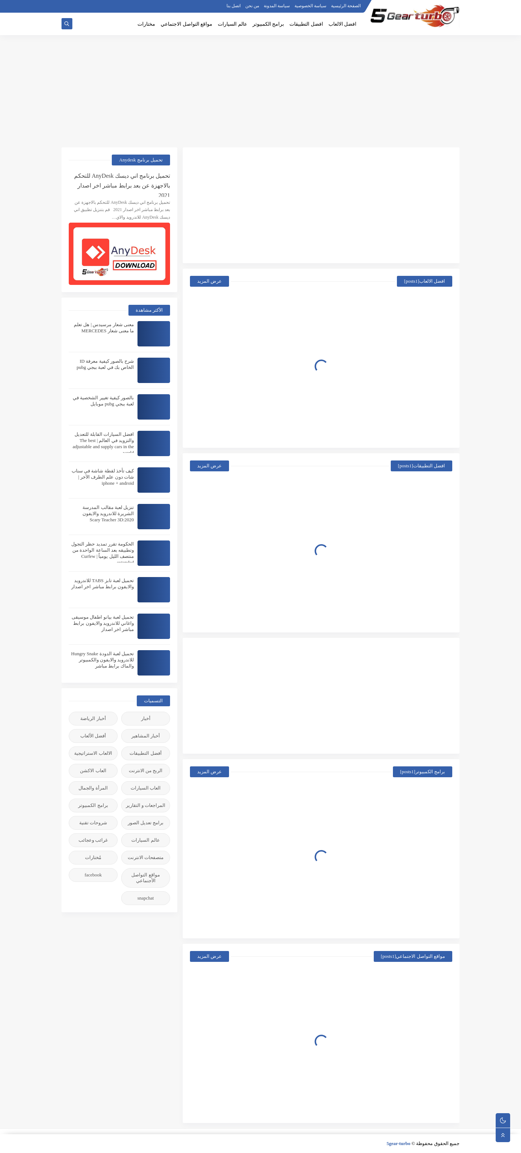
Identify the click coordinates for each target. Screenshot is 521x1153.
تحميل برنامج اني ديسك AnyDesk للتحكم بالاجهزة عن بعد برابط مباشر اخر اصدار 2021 (122, 185)
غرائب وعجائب (93, 840)
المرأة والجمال (93, 788)
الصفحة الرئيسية (346, 5)
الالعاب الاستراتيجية (93, 753)
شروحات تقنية (93, 822)
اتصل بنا (233, 5)
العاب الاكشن (93, 770)
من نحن (252, 5)
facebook (93, 875)
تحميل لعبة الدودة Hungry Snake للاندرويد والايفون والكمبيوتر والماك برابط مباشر (102, 660)
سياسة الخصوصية (310, 5)
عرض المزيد (209, 281)
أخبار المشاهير (145, 735)
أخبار (146, 718)
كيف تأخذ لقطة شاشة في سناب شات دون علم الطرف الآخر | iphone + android (103, 477)
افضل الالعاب (343, 24)
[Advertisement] (260, 91)
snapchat (145, 898)
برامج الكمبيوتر (268, 24)
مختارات (146, 24)
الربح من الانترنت (146, 770)
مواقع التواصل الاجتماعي (186, 24)
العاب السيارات (146, 788)
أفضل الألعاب (93, 735)
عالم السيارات (232, 24)
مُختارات (93, 857)
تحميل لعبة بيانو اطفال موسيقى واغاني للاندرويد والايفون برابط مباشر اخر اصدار (103, 623)
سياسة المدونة (277, 5)
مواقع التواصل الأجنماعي (145, 877)
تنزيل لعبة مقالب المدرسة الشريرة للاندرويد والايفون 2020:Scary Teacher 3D (108, 513)
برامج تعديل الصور (146, 822)
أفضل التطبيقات (145, 753)
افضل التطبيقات (306, 24)
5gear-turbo (398, 1143)
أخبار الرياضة (93, 718)
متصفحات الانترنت (146, 857)
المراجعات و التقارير (146, 805)
